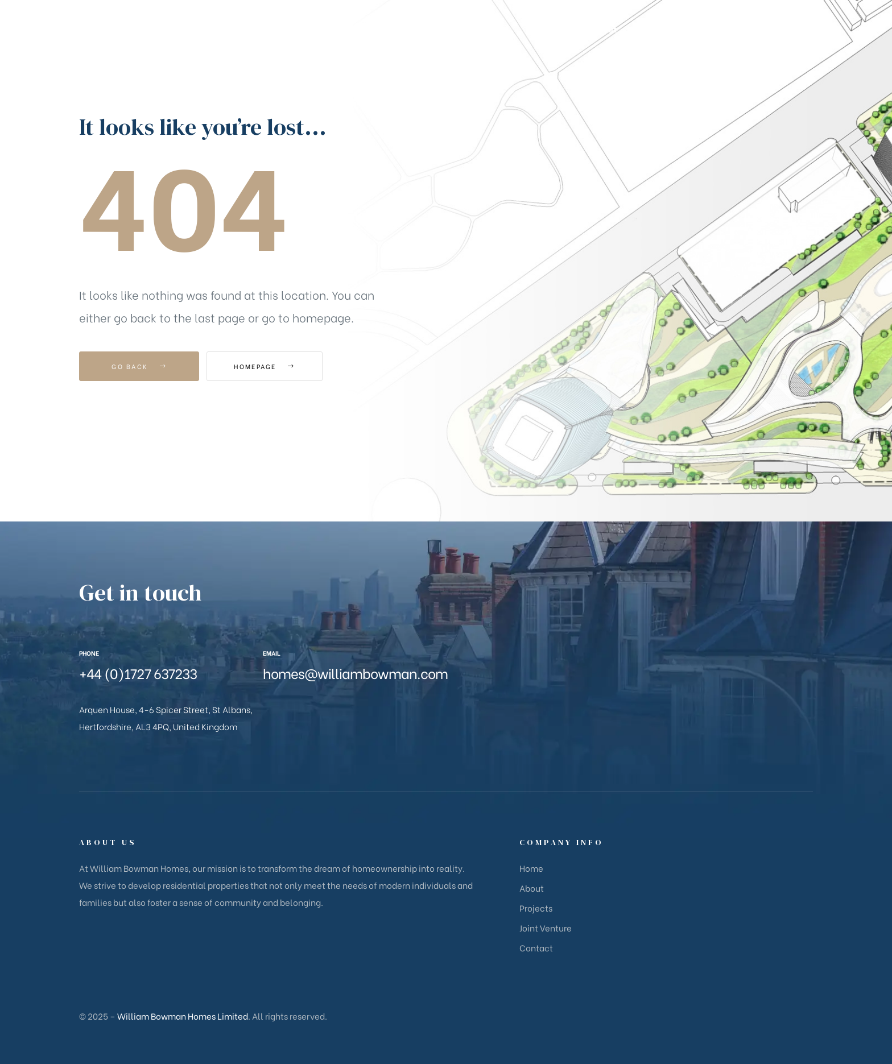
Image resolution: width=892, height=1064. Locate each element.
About (531, 887)
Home (531, 868)
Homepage (269, 366)
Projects (535, 907)
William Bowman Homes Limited (182, 1015)
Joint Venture (545, 927)
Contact (536, 947)
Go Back (139, 366)
